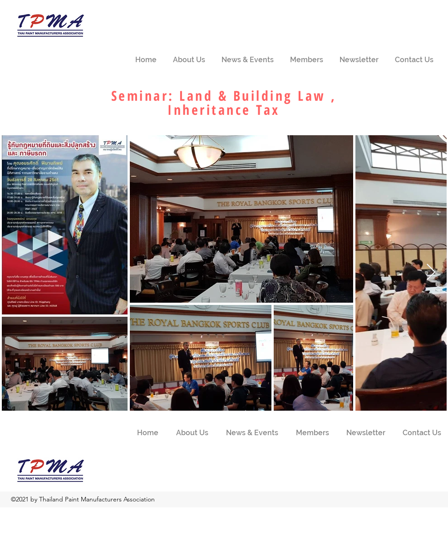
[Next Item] (431, 272)
